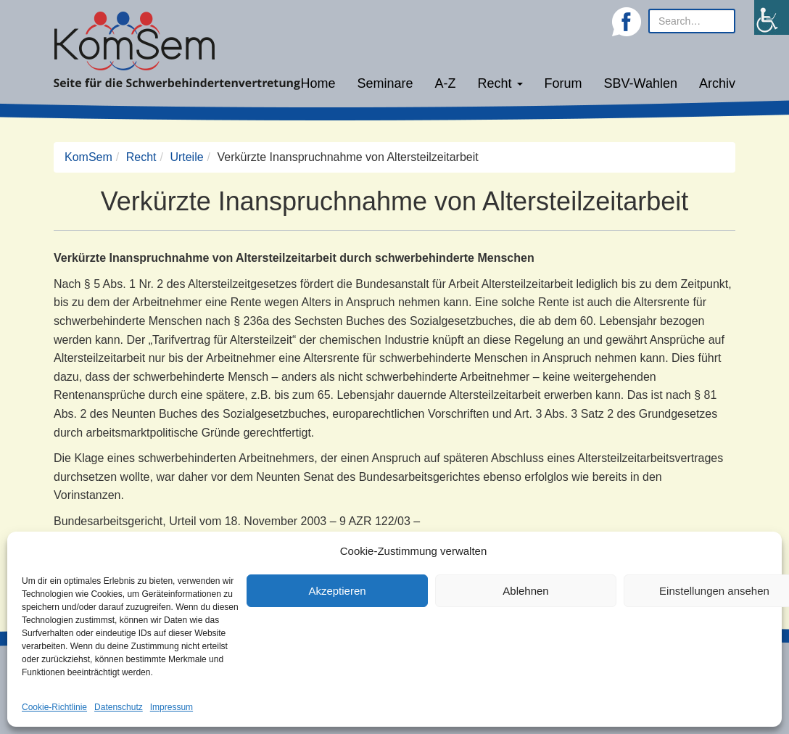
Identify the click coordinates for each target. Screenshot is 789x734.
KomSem (88, 157)
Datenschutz (118, 707)
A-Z (445, 83)
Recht (500, 83)
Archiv (717, 83)
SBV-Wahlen (640, 83)
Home (317, 83)
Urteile (186, 157)
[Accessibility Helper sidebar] (771, 17)
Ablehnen (525, 591)
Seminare (385, 83)
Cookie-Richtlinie (54, 707)
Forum (563, 83)
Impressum (171, 707)
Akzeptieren (336, 591)
